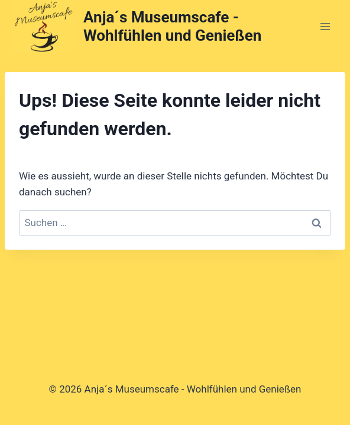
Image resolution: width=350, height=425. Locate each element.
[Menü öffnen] (325, 26)
